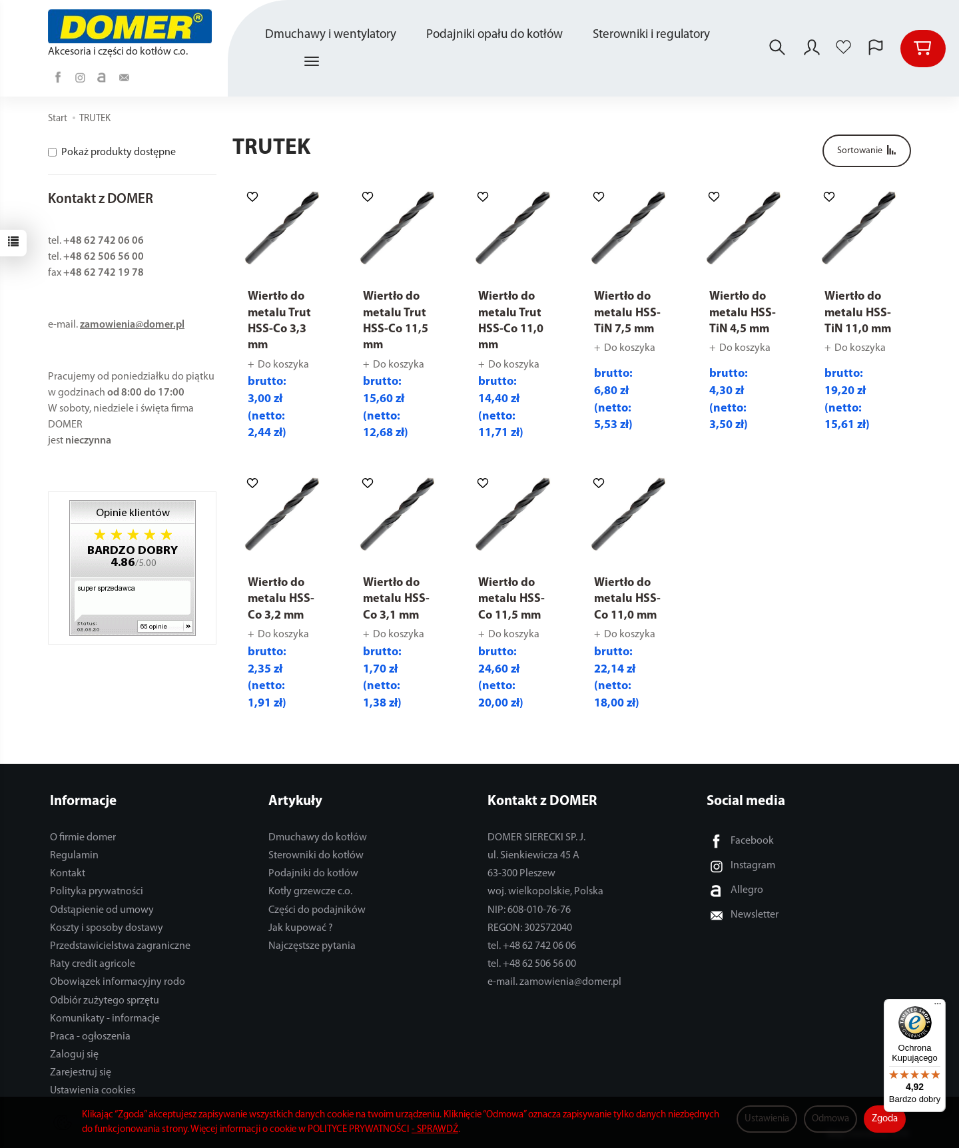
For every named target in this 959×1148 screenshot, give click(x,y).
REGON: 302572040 (529, 928)
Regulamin (74, 855)
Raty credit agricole (92, 964)
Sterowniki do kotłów (316, 855)
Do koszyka (283, 365)
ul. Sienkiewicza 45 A (533, 855)
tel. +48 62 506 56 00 (531, 964)
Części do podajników (317, 910)
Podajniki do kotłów (313, 873)
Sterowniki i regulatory (651, 35)
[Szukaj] (777, 48)
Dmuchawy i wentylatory (330, 35)
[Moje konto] (811, 48)
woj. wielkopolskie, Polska (545, 891)
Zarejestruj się (80, 1072)
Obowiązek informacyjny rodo (117, 982)
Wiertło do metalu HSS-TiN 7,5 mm (627, 313)
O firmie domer (83, 837)
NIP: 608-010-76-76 (529, 910)
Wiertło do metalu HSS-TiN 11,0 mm (857, 313)
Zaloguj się (74, 1054)
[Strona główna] (133, 26)
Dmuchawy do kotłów (317, 837)
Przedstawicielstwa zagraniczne (120, 946)
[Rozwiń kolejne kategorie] (311, 62)
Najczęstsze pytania (312, 946)
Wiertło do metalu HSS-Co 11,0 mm (627, 599)
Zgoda (885, 1119)
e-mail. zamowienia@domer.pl (554, 982)
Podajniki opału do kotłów (494, 35)
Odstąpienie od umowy (102, 910)
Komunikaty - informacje (105, 1018)
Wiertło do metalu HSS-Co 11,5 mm (511, 599)
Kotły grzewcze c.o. (310, 891)
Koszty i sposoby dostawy (106, 928)
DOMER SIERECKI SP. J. (536, 837)
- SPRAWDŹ (435, 1130)
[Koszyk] (923, 48)
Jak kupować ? (300, 928)
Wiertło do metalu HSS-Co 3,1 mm (396, 599)
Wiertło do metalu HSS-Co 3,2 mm (281, 599)
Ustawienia (767, 1119)
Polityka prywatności (96, 891)
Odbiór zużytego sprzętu (104, 1001)
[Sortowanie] (866, 151)
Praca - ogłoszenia (90, 1036)
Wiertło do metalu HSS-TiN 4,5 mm (742, 313)
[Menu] (938, 1007)
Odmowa (830, 1119)
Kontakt (67, 873)
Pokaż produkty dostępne (112, 152)
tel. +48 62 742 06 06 (531, 946)
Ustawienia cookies (92, 1090)
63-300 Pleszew (521, 873)
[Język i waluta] (875, 48)
